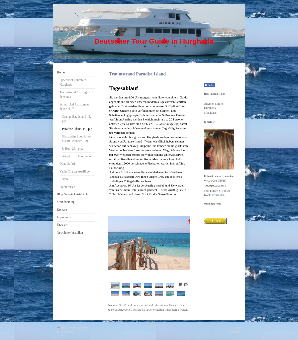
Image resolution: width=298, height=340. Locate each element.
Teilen (209, 85)
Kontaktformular (214, 195)
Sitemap (83, 327)
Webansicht (234, 331)
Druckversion (67, 327)
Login (237, 327)
